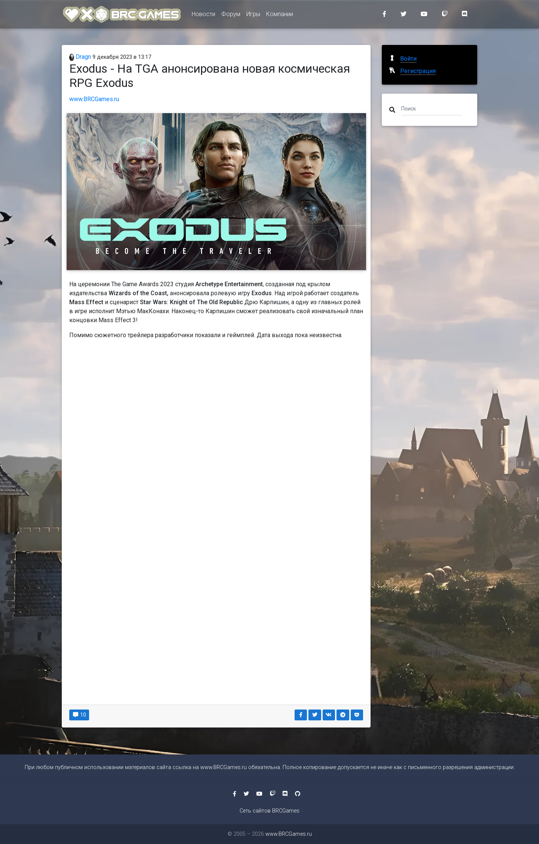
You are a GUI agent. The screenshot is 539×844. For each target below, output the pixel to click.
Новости (203, 15)
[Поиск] (431, 108)
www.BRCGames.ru (94, 99)
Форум (230, 15)
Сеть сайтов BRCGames (269, 811)
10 (79, 715)
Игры (253, 15)
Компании (279, 15)
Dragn (80, 56)
